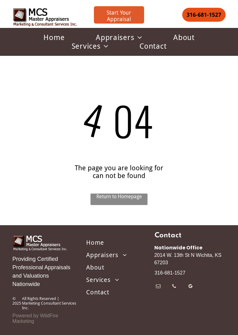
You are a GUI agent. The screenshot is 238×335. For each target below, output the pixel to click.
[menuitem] (54, 37)
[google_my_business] (190, 287)
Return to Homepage (119, 196)
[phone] (174, 287)
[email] (158, 287)
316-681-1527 (170, 272)
